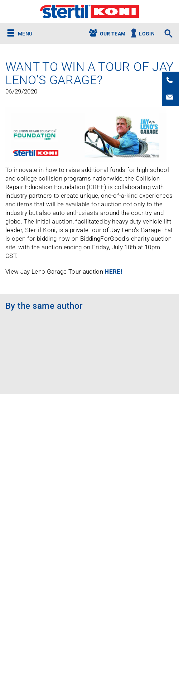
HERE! (113, 271)
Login (147, 34)
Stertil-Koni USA (89, 11)
